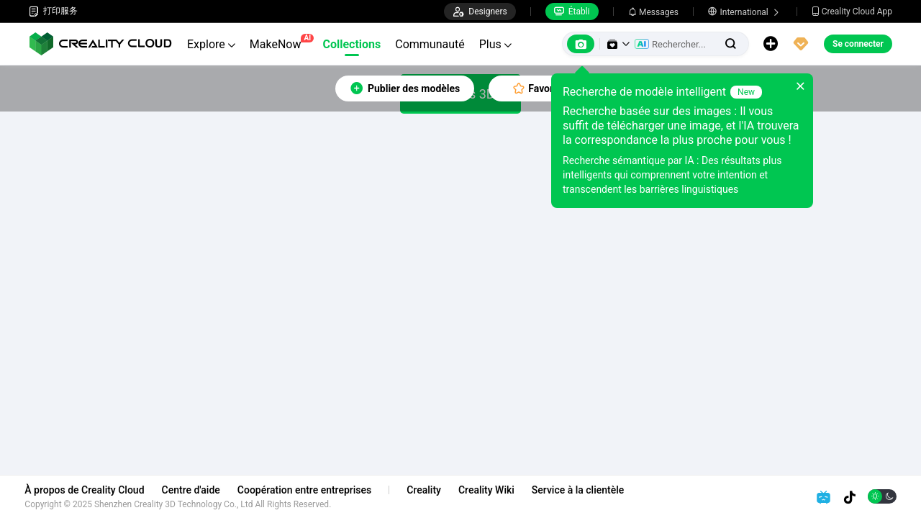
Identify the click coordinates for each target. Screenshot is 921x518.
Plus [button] (495, 44)
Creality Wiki (491, 490)
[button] (618, 44)
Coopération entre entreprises (308, 490)
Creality (428, 490)
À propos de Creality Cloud (88, 490)
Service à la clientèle (581, 490)
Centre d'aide (194, 490)
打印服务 (53, 11)
